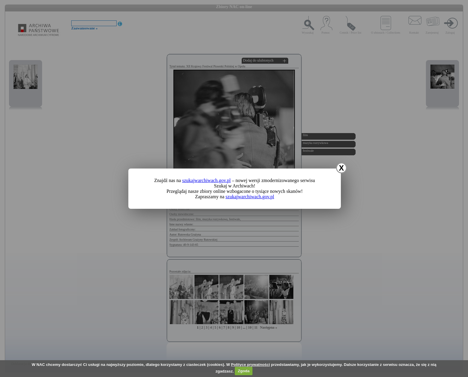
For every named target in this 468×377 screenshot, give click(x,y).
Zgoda (243, 371)
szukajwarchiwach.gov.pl (206, 180)
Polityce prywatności (250, 364)
